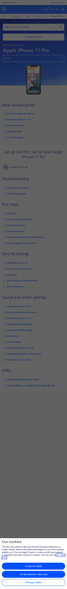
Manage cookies (33, 582)
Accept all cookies (33, 566)
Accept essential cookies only (33, 574)
